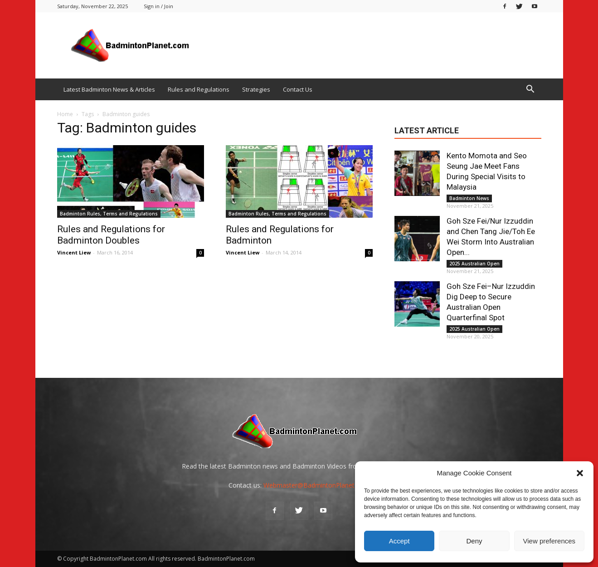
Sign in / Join (158, 6)
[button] (579, 473)
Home (65, 114)
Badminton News (469, 198)
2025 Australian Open (474, 263)
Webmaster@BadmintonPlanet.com (316, 485)
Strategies (256, 89)
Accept (399, 541)
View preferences (549, 541)
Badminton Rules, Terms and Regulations (109, 213)
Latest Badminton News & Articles (109, 89)
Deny (474, 541)
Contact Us (297, 89)
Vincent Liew (74, 252)
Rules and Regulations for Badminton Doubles (111, 235)
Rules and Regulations (198, 89)
